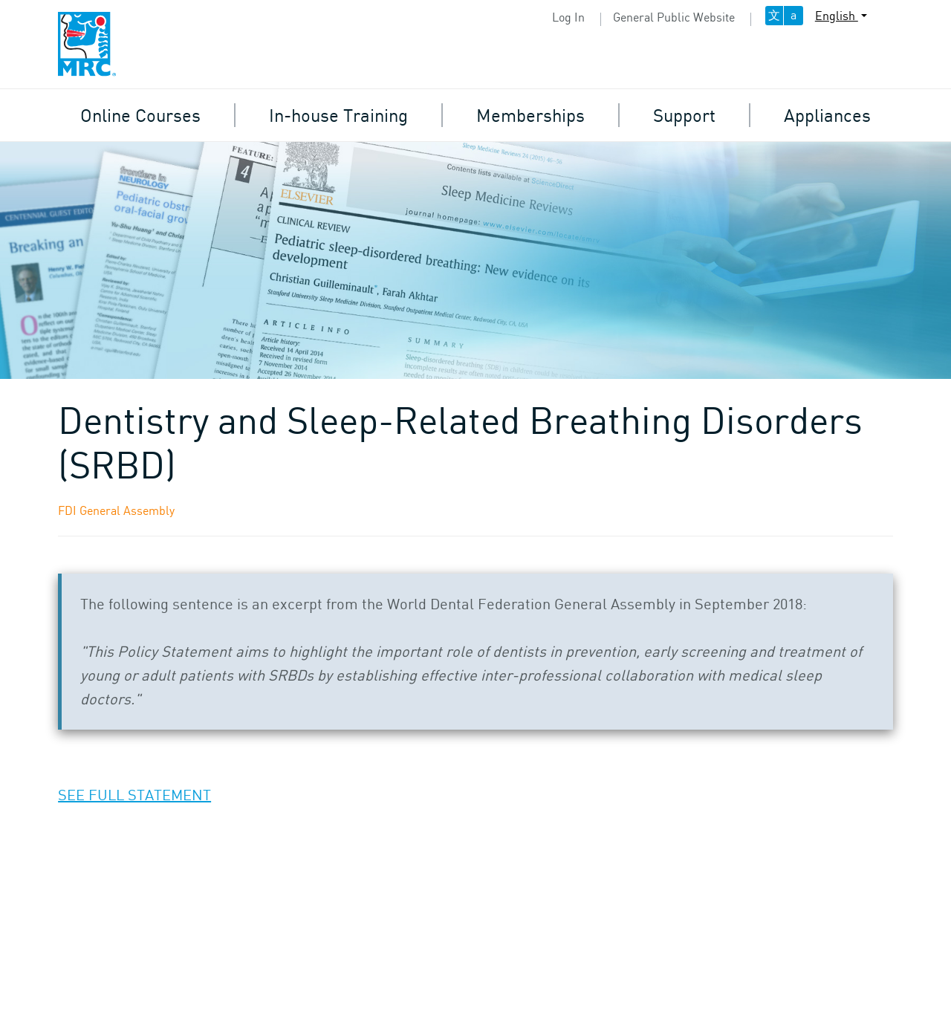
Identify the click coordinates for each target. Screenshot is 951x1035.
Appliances (827, 115)
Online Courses (140, 115)
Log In (568, 17)
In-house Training (338, 115)
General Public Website (674, 17)
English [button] (836, 15)
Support (684, 115)
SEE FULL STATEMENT (134, 794)
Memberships (530, 115)
